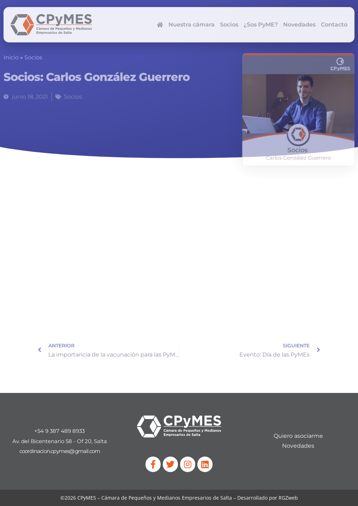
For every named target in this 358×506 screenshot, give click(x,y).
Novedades (299, 24)
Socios (229, 24)
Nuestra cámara (191, 24)
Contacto (334, 24)
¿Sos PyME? (261, 24)
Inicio (11, 57)
